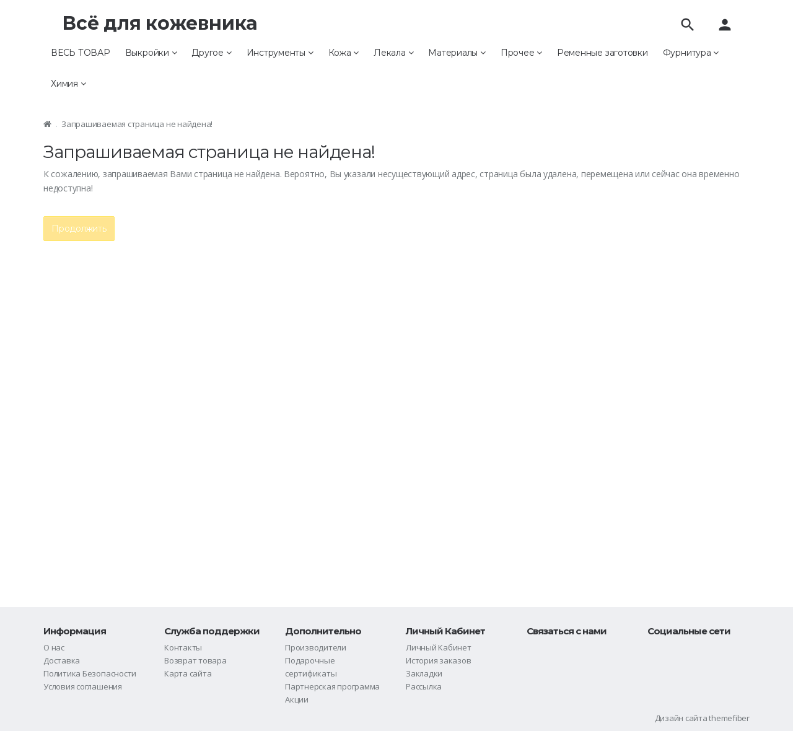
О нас (53, 647)
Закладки (424, 673)
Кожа (343, 52)
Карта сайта (187, 673)
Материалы (456, 52)
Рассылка (424, 686)
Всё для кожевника (160, 23)
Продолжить (79, 228)
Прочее (521, 52)
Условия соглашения (82, 686)
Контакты (183, 647)
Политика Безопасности (89, 673)
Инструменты (280, 52)
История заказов (438, 660)
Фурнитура (691, 52)
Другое (211, 52)
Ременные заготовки (602, 52)
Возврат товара (195, 660)
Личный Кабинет (438, 647)
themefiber (729, 718)
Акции (297, 699)
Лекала (393, 52)
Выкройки (151, 52)
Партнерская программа (332, 686)
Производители (315, 647)
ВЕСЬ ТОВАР (80, 52)
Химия (68, 83)
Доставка (61, 660)
